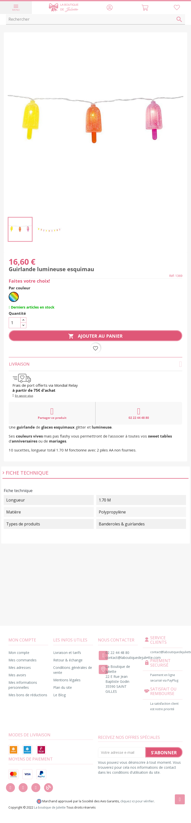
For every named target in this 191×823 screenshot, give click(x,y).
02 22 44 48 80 (139, 413)
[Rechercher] (95, 19)
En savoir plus (24, 395)
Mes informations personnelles (22, 685)
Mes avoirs (17, 675)
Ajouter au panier (95, 336)
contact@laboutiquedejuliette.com (133, 657)
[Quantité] (15, 322)
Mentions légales (67, 680)
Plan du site (62, 687)
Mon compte (18, 652)
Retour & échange (68, 660)
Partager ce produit (52, 413)
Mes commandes (22, 660)
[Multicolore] (14, 297)
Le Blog (59, 695)
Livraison (95, 364)
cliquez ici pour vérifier (137, 801)
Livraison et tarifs (67, 652)
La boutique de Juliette (50, 807)
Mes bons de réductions (27, 695)
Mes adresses (19, 667)
